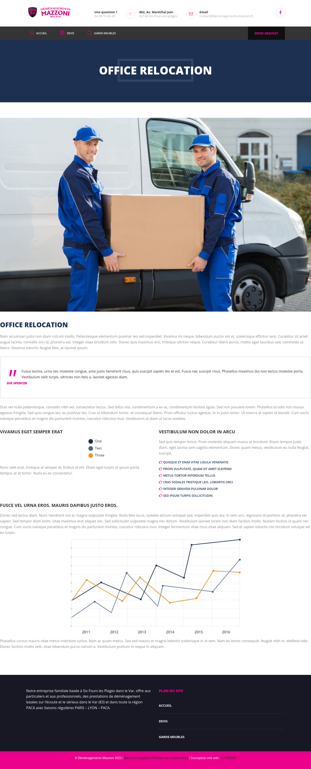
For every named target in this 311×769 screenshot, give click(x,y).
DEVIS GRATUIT (266, 33)
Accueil (165, 705)
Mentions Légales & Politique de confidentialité (156, 758)
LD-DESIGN (228, 758)
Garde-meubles (172, 737)
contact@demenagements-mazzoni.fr (227, 16)
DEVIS (163, 721)
